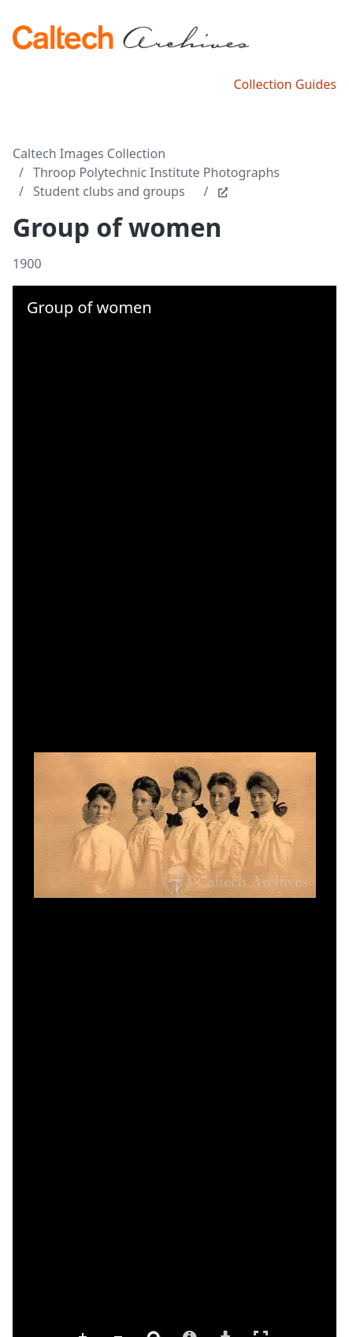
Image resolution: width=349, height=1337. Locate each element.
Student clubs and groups (109, 191)
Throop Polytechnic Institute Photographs (156, 172)
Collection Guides (284, 84)
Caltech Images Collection (89, 153)
